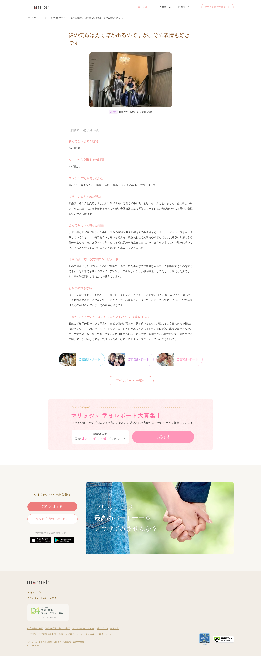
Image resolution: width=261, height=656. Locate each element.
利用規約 (114, 628)
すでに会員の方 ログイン (217, 7)
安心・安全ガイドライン (71, 634)
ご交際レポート (177, 359)
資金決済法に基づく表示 (57, 628)
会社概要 (31, 634)
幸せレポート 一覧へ (130, 380)
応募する (163, 437)
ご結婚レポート (79, 359)
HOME (34, 18)
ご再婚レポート (128, 359)
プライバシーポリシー (83, 628)
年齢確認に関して (47, 634)
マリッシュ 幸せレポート (53, 18)
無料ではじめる (52, 506)
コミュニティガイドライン (99, 634)
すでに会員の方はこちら (52, 519)
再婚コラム (165, 7)
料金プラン (184, 7)
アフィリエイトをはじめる (40, 598)
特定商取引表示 (35, 628)
